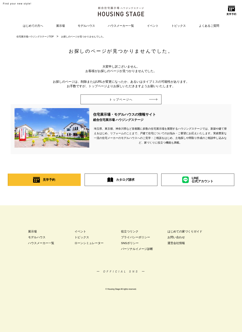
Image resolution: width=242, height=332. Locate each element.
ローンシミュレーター (89, 243)
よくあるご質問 (209, 25)
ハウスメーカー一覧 (121, 25)
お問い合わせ (176, 237)
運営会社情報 (176, 243)
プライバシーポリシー (135, 237)
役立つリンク (129, 231)
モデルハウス (86, 25)
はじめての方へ (33, 25)
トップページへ (126, 99)
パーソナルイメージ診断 (137, 248)
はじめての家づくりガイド (184, 231)
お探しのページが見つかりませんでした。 (83, 36)
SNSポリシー (130, 243)
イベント (153, 25)
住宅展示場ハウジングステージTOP (35, 36)
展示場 (60, 25)
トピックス (178, 25)
